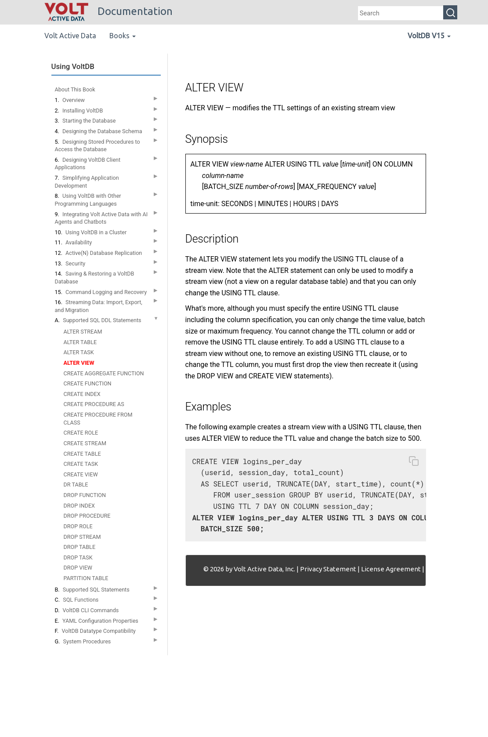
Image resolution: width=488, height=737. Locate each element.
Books (122, 36)
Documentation (108, 11)
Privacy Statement (328, 569)
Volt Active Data (70, 36)
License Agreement (391, 569)
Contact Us (442, 569)
